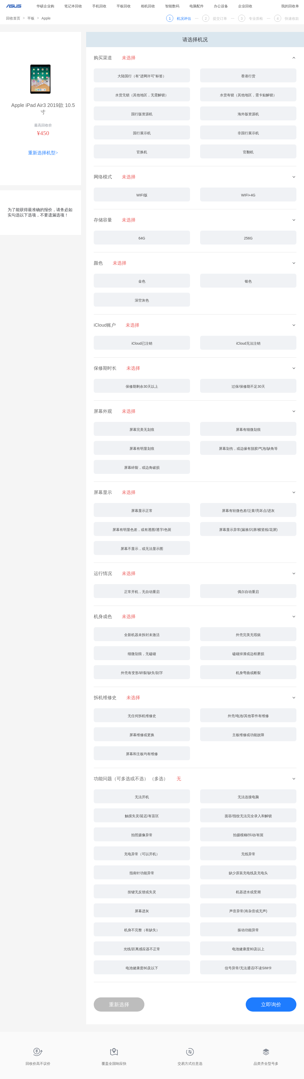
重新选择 (119, 1004)
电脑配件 (196, 6)
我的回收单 (290, 6)
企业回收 (245, 6)
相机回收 (148, 6)
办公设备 (221, 6)
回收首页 (13, 18)
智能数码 (172, 6)
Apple (46, 18)
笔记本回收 (73, 6)
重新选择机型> (43, 152)
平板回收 (124, 6)
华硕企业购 (45, 6)
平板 (30, 18)
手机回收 (99, 6)
